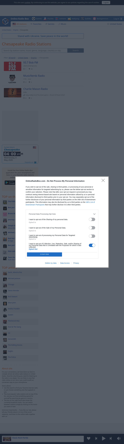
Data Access (65, 263)
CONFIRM (44, 254)
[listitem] (62, 214)
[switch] (92, 219)
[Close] (104, 181)
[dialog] (62, 222)
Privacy (76, 263)
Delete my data (50, 263)
